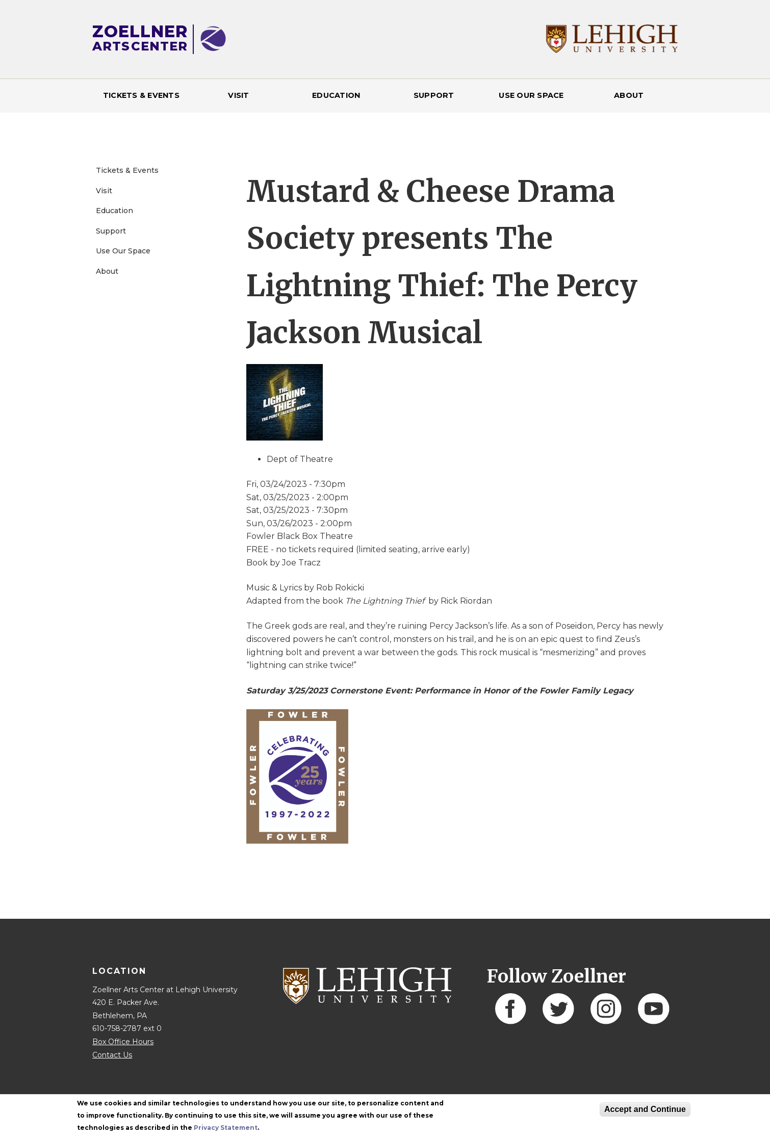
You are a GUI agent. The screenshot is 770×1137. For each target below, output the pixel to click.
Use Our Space (531, 95)
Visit (238, 95)
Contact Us (112, 1055)
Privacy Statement (226, 1127)
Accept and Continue (645, 1109)
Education (336, 95)
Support (434, 95)
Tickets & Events (141, 95)
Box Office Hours (122, 1041)
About (629, 95)
